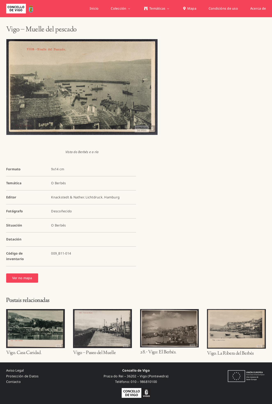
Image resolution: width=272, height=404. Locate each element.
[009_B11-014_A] (82, 87)
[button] (9, 333)
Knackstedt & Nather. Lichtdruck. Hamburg (85, 197)
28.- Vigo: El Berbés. (158, 352)
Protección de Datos (22, 376)
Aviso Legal (15, 370)
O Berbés (58, 183)
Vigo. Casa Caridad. (24, 353)
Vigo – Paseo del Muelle (94, 353)
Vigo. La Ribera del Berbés (230, 353)
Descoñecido (61, 211)
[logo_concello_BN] (136, 389)
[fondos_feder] (245, 370)
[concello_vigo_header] (20, 5)
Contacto (13, 381)
